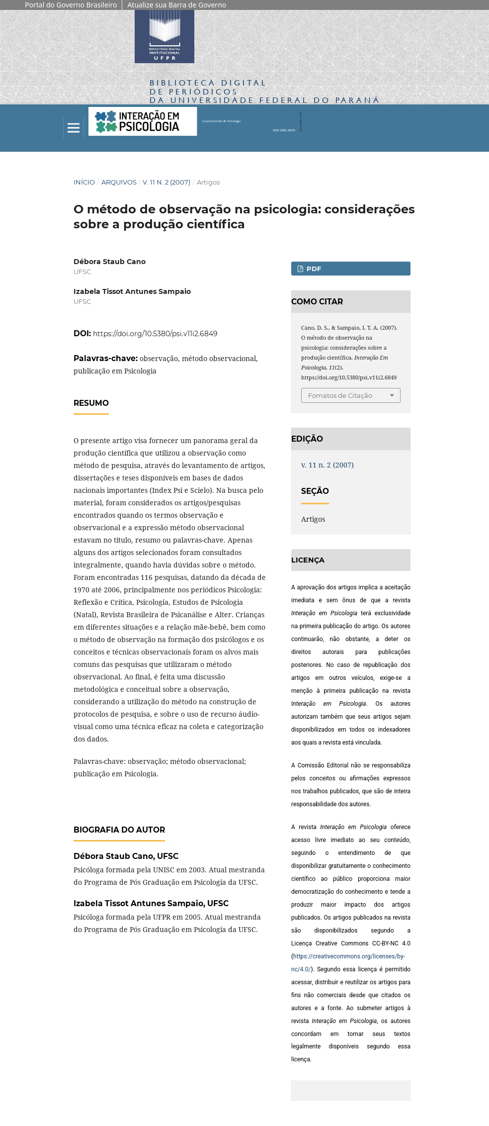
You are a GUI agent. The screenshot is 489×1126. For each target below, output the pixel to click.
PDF (313, 269)
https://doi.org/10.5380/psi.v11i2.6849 (155, 333)
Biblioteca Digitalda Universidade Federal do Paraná (265, 91)
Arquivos (119, 182)
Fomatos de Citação (340, 395)
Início (84, 182)
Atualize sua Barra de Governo (176, 4)
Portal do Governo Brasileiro (71, 4)
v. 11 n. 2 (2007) (166, 182)
